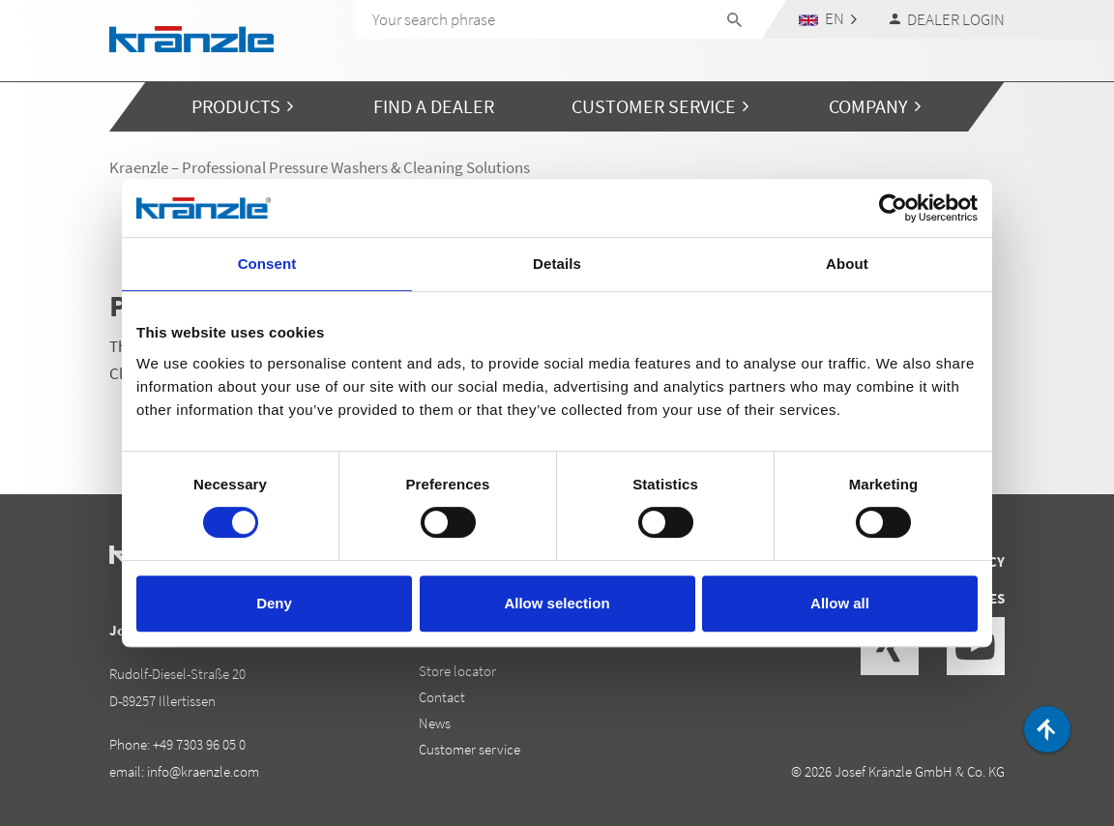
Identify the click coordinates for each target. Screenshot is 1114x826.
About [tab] (847, 263)
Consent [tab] (267, 263)
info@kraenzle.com (203, 771)
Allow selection (556, 603)
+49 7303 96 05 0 (199, 744)
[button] (828, 19)
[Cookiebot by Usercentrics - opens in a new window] (893, 207)
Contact (442, 697)
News (435, 723)
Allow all (839, 603)
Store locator (457, 671)
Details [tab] (557, 263)
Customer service (469, 749)
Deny (274, 603)
